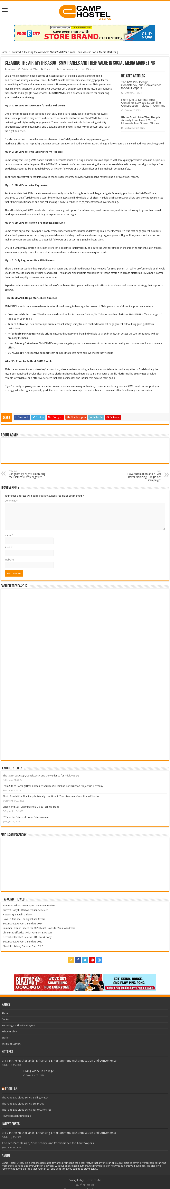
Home (4, 52)
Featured (16, 52)
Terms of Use (93, 1180)
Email (9, 547)
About (5, 1013)
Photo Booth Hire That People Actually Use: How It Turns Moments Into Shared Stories (140, 120)
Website (9, 559)
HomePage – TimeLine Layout (18, 1025)
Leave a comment (69, 69)
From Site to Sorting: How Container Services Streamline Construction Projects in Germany (143, 102)
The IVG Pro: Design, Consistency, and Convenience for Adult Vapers (141, 85)
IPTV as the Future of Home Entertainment (26, 817)
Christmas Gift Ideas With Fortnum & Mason (27, 932)
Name (9, 535)
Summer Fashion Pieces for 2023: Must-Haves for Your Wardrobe (39, 928)
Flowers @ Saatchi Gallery (17, 914)
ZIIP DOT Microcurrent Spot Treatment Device (29, 905)
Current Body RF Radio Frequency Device (25, 910)
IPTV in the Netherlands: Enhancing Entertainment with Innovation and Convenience (59, 1060)
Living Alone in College (38, 1071)
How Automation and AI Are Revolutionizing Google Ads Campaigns (141, 476)
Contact (6, 1019)
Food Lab (11, 1089)
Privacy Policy (9, 1031)
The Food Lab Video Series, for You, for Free (26, 1109)
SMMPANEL (91, 118)
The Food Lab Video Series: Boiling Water (25, 1097)
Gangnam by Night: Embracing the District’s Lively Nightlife (29, 474)
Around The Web (14, 899)
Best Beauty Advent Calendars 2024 (22, 923)
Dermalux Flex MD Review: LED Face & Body (27, 937)
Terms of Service (11, 1043)
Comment (11, 500)
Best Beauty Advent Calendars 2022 (22, 941)
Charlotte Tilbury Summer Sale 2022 (23, 946)
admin (11, 69)
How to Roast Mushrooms (16, 1115)
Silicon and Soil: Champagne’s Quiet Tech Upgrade (31, 806)
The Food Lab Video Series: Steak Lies (23, 1103)
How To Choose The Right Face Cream (24, 919)
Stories (6, 1037)
